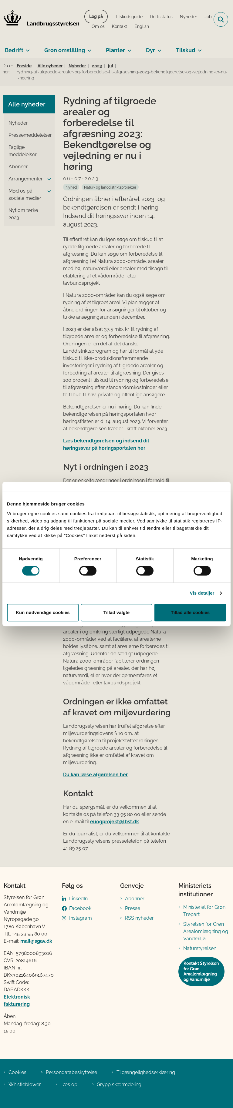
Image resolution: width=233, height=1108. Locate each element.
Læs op (68, 1084)
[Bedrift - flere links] (26, 48)
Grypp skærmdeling (119, 1084)
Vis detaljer (202, 593)
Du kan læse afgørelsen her (95, 774)
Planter (115, 50)
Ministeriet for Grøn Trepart (204, 910)
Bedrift (14, 50)
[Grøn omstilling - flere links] (88, 48)
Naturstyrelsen (199, 948)
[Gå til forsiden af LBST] (39, 19)
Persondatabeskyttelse (71, 1072)
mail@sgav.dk (36, 941)
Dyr (150, 50)
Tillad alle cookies (190, 612)
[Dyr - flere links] (158, 48)
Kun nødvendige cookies (43, 612)
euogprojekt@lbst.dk (114, 821)
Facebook (80, 908)
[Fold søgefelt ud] (221, 19)
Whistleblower (24, 1084)
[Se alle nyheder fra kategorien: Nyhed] (71, 187)
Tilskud (185, 50)
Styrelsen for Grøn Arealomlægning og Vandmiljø (205, 931)
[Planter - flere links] (128, 48)
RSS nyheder (139, 918)
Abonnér (134, 899)
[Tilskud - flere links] (198, 48)
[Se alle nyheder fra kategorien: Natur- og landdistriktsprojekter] (110, 187)
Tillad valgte (116, 612)
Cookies (17, 1072)
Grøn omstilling (64, 50)
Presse (132, 908)
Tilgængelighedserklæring (145, 1072)
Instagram (80, 918)
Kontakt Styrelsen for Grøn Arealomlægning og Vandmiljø (201, 971)
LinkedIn (78, 899)
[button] (47, 179)
